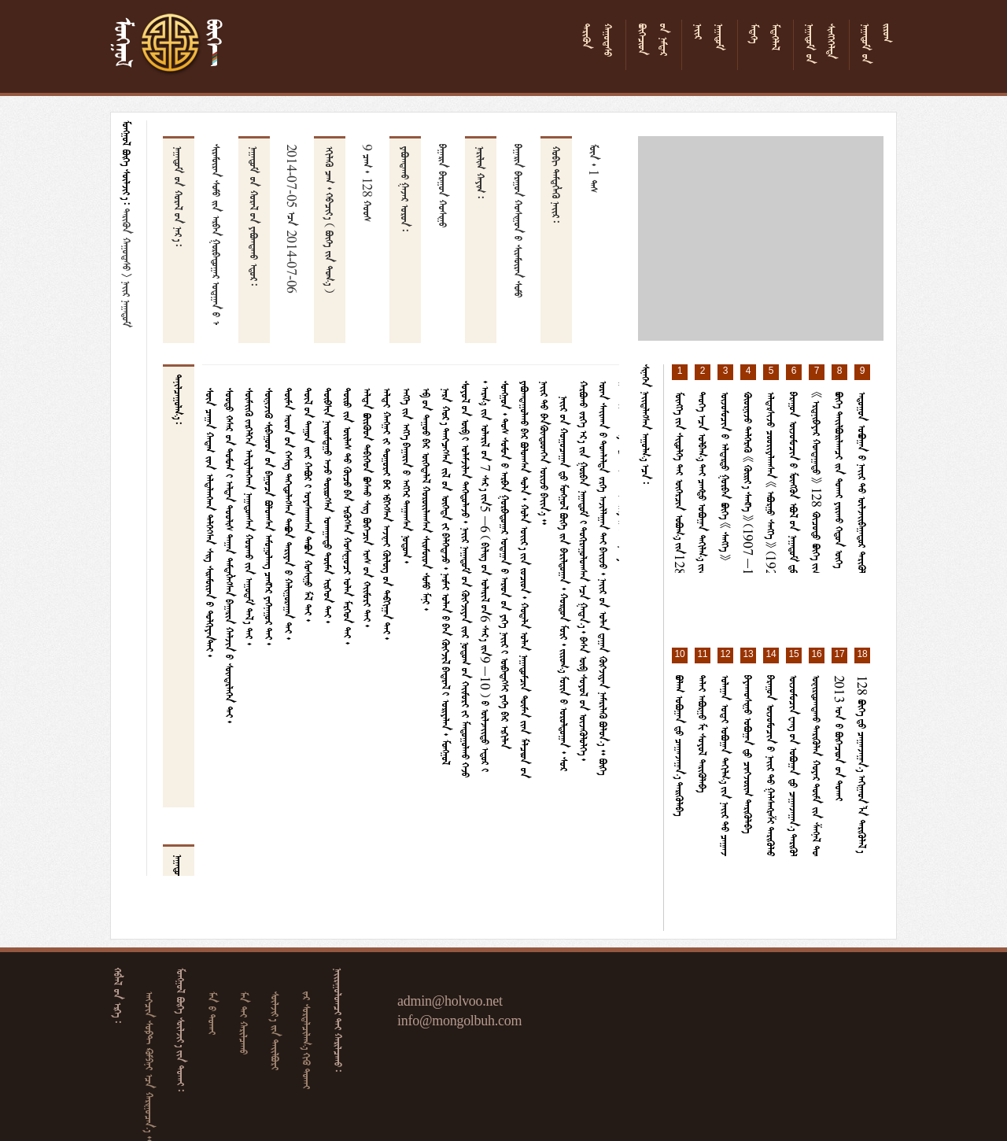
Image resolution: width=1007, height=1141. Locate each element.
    (308, 1040)
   (214, 1013)
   (245, 1022)
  (128, 240)
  (128, 304)
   (277, 1030)
